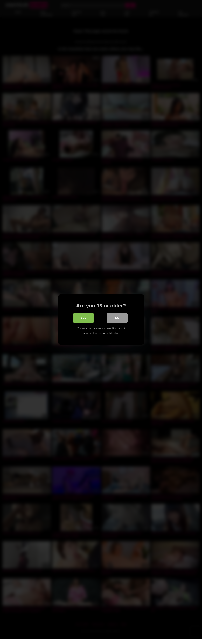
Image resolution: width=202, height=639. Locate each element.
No (117, 317)
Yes (83, 317)
